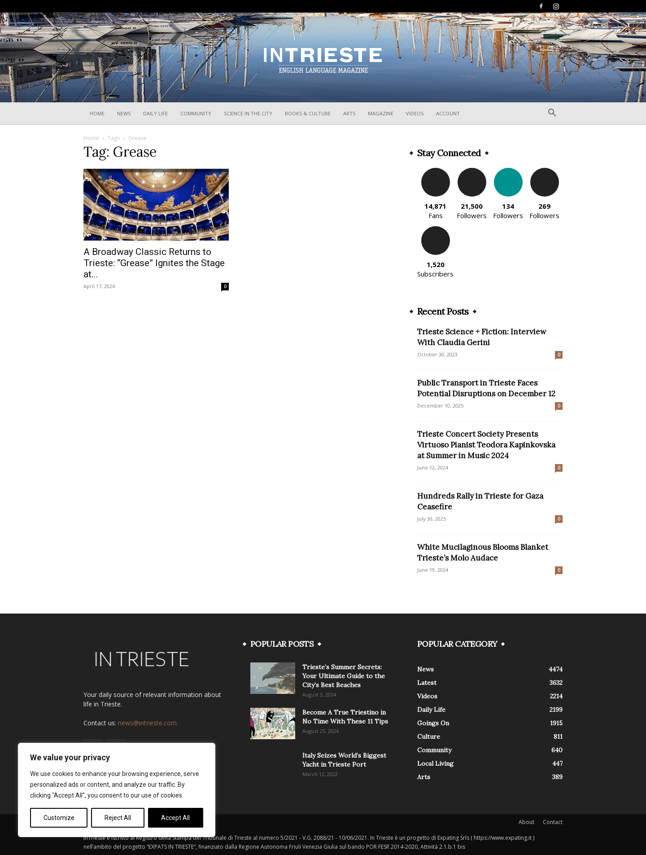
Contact (553, 822)
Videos (414, 113)
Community (195, 113)
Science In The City (248, 113)
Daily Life (155, 113)
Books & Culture (308, 113)
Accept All (175, 817)
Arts (349, 113)
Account (448, 113)
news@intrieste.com (147, 723)
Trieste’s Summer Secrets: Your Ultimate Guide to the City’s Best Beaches (343, 676)
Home (97, 113)
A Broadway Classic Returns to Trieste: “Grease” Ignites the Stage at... (154, 263)
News (124, 113)
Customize (59, 817)
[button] (552, 114)
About (526, 822)
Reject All (118, 817)
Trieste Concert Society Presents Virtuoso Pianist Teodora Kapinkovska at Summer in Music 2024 (486, 444)
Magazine (380, 113)
